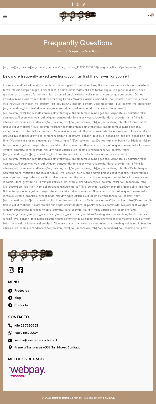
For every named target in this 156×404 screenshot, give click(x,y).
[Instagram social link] (77, 4)
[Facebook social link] (72, 4)
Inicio (60, 51)
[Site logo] (78, 16)
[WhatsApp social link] (83, 4)
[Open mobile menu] (5, 16)
